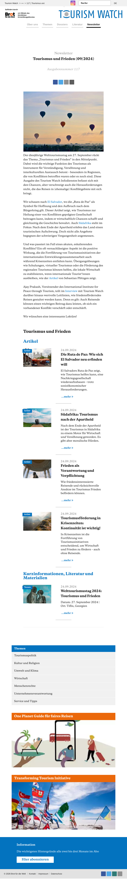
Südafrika (85, 223)
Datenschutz (57, 874)
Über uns (32, 28)
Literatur (77, 28)
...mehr (66, 396)
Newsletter (93, 28)
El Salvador (54, 202)
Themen (47, 28)
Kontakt (32, 874)
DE (115, 3)
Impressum (44, 874)
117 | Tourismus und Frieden (39, 3)
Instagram (73, 3)
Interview (71, 291)
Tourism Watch (11, 3)
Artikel (53, 278)
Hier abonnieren (35, 860)
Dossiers (62, 28)
